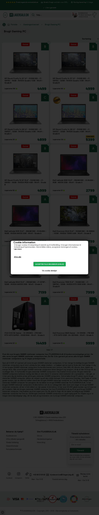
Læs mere (18, 249)
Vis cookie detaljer (49, 271)
